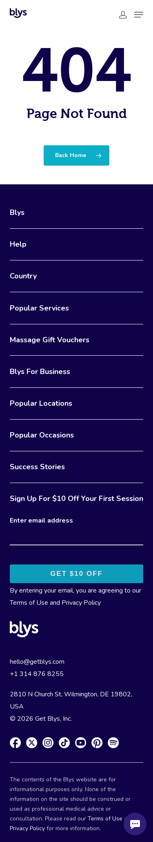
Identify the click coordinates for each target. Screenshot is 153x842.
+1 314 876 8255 (37, 673)
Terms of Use (29, 602)
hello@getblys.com (37, 661)
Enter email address (41, 520)
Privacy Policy (81, 602)
